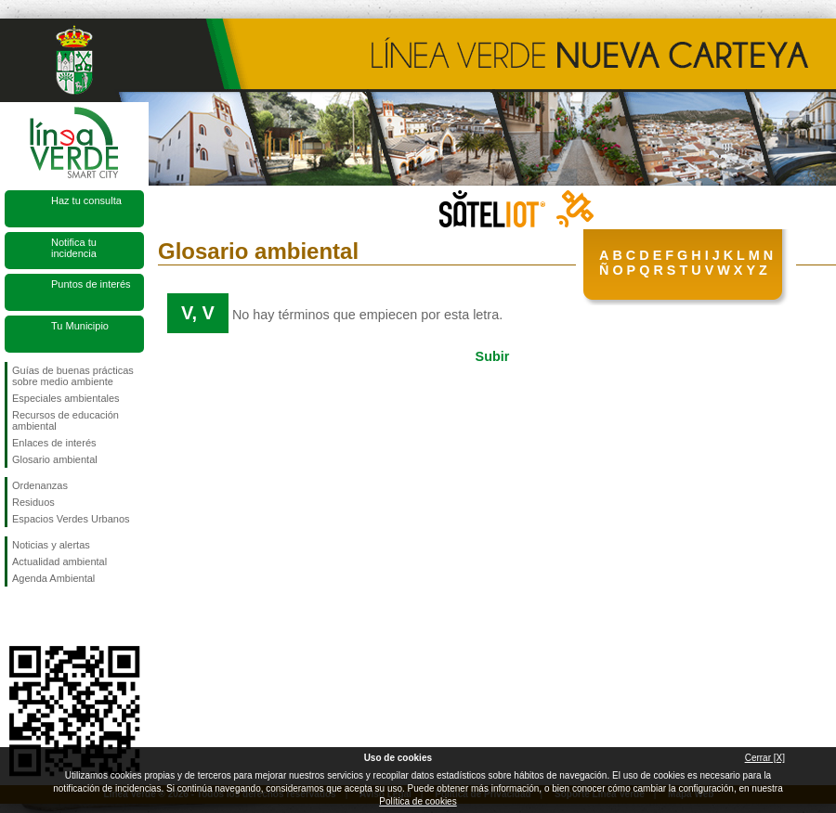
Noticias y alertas (51, 544)
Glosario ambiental (55, 459)
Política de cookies (417, 801)
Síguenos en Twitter (46, 616)
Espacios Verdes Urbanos (71, 518)
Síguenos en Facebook (16, 616)
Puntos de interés (91, 284)
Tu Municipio (80, 325)
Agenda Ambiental (53, 578)
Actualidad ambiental (59, 561)
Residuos (33, 502)
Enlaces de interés (54, 442)
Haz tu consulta (86, 200)
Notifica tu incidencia (74, 248)
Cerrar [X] (765, 758)
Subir (493, 356)
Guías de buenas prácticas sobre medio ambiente (73, 376)
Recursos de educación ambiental (65, 420)
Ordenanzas (40, 485)
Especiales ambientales (66, 398)
